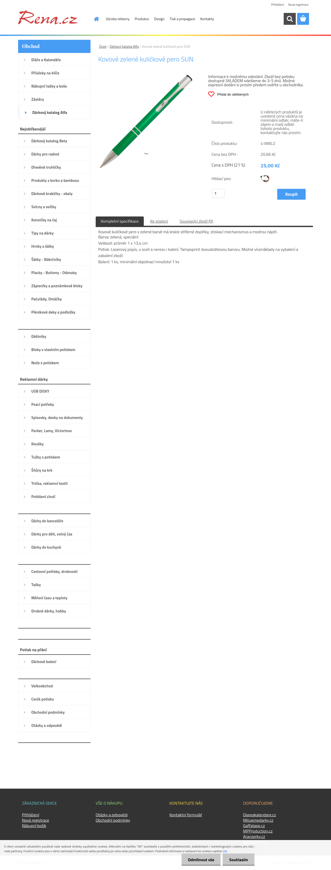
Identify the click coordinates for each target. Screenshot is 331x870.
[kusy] (218, 193)
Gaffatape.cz (254, 825)
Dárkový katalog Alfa (124, 46)
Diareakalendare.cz (259, 815)
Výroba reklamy (118, 18)
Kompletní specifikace (120, 221)
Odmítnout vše (201, 860)
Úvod (102, 46)
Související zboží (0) (196, 221)
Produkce (142, 18)
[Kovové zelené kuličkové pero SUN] (146, 76)
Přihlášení (277, 4)
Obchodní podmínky (113, 820)
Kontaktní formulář (185, 815)
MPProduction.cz (258, 831)
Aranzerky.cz (254, 836)
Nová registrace (298, 4)
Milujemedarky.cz (258, 820)
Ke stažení (159, 221)
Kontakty (207, 18)
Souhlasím (238, 860)
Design (159, 18)
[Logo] (48, 17)
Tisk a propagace (182, 18)
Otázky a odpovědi (111, 815)
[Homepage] (93, 19)
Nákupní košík (34, 825)
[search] (290, 19)
